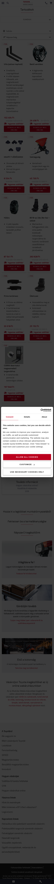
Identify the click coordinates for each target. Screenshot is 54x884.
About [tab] (44, 417)
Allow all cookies (27, 457)
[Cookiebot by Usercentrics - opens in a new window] (40, 410)
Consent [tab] (9, 417)
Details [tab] (27, 417)
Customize (27, 464)
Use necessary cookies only (27, 472)
